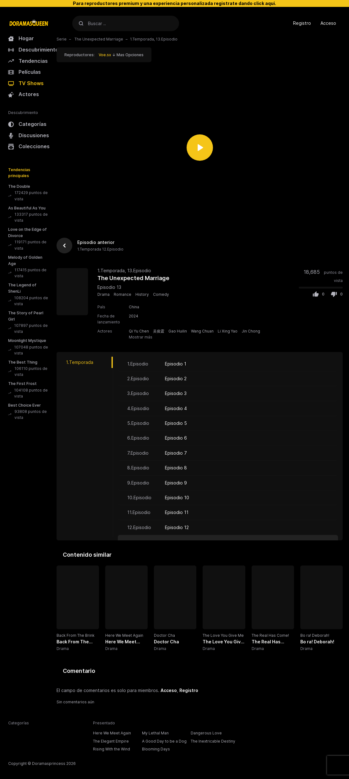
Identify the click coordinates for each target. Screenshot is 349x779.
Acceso (328, 23)
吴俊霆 (158, 331)
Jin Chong (251, 331)
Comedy (161, 294)
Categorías (27, 124)
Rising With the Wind (111, 749)
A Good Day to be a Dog (164, 741)
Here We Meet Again (124, 635)
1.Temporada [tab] (79, 362)
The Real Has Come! (270, 635)
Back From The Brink (76, 635)
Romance (122, 294)
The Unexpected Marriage (98, 39)
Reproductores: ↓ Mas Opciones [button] (104, 55)
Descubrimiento (33, 49)
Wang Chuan (202, 331)
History (142, 294)
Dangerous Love (206, 733)
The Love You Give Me (223, 635)
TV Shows (26, 83)
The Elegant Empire (111, 741)
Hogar (21, 38)
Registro (302, 23)
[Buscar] (81, 23)
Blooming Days (156, 749)
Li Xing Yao (227, 331)
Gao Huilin (177, 331)
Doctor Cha (164, 635)
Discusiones (28, 135)
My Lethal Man (155, 733)
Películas (24, 72)
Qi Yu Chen (139, 331)
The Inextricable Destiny (213, 741)
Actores (23, 94)
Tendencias (28, 61)
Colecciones (29, 146)
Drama (103, 294)
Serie (62, 39)
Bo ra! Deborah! (314, 635)
